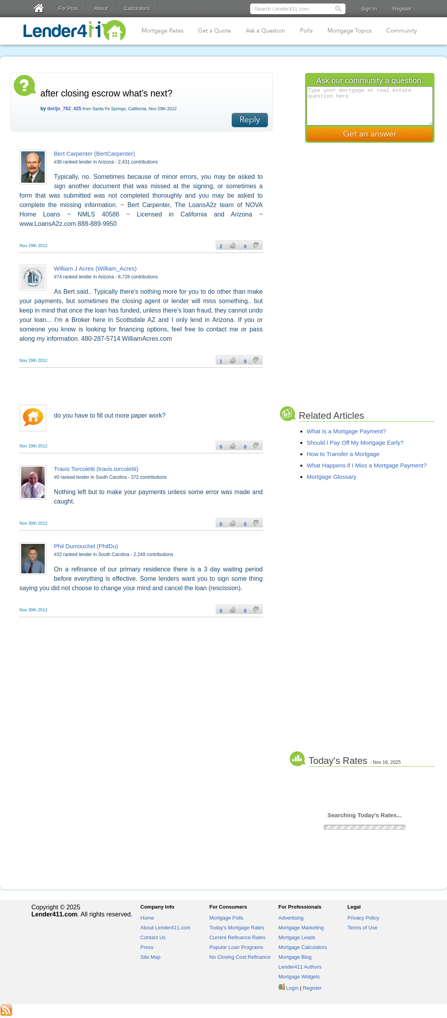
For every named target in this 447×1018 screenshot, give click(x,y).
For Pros (68, 8)
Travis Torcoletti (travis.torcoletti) (96, 468)
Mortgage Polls (226, 918)
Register (402, 9)
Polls (306, 31)
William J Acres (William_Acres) (95, 268)
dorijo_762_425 (64, 108)
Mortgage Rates (162, 31)
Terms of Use (362, 928)
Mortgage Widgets (299, 977)
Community (401, 31)
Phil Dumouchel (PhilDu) (86, 546)
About (101, 8)
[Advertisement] (146, 383)
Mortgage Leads (296, 937)
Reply (250, 119)
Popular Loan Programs (236, 947)
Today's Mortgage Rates (236, 928)
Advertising (290, 918)
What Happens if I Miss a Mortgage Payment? (367, 465)
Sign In (369, 9)
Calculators (137, 8)
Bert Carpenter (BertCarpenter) (94, 153)
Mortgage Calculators (302, 947)
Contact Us (152, 937)
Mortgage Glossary (331, 476)
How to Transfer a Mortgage (343, 454)
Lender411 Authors (300, 967)
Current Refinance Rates (237, 937)
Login (292, 988)
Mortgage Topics (349, 31)
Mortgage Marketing (301, 928)
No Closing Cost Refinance (240, 957)
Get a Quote (214, 31)
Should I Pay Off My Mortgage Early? (355, 442)
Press (146, 947)
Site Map (150, 957)
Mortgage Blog (295, 957)
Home (147, 918)
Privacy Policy (363, 918)
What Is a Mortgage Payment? (346, 431)
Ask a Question (265, 31)
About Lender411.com (165, 928)
